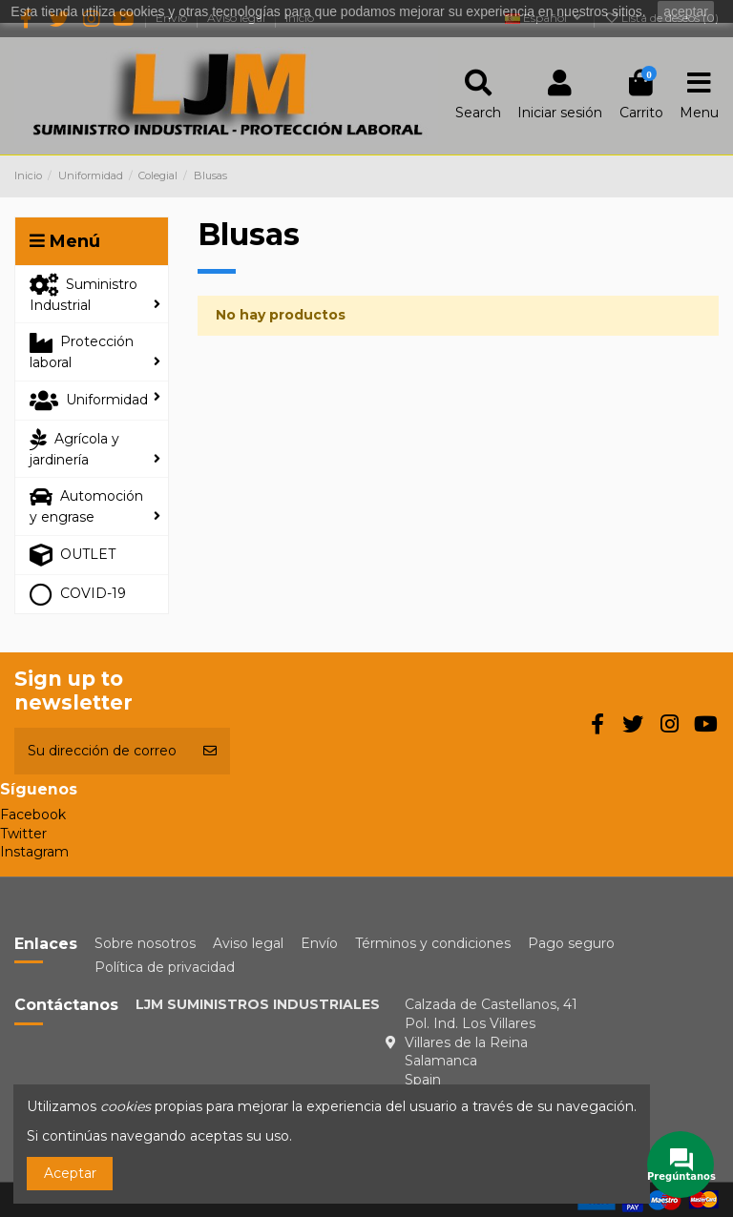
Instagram (34, 851)
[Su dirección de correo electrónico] (102, 751)
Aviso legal (248, 943)
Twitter (23, 833)
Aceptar (70, 1173)
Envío (319, 943)
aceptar (685, 11)
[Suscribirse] (210, 751)
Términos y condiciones (433, 943)
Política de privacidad (164, 967)
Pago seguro (571, 943)
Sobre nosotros (145, 943)
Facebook (33, 814)
